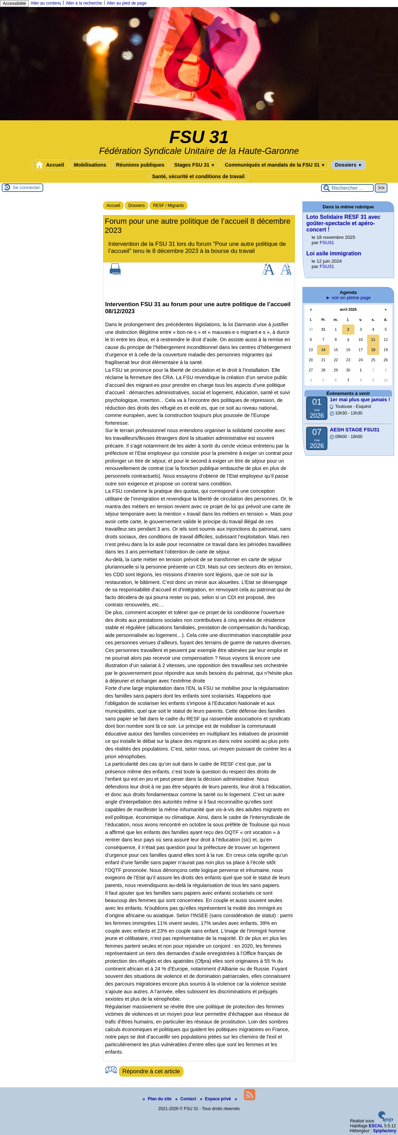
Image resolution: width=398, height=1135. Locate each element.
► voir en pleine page (348, 297)
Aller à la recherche (84, 3)
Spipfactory (384, 1130)
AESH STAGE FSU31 (354, 429)
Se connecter (26, 187)
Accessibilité (14, 3)
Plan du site (158, 1098)
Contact (186, 1098)
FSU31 (327, 242)
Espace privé (216, 1098)
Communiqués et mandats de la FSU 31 (275, 165)
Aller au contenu (46, 3)
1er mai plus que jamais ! (360, 399)
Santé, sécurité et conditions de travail (198, 176)
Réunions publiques (140, 165)
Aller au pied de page (126, 3)
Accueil (50, 164)
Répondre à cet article (151, 1071)
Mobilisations (90, 165)
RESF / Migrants (168, 205)
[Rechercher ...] (347, 188)
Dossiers (348, 165)
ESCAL (376, 1125)
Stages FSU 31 (194, 165)
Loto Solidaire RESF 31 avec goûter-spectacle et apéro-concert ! (343, 223)
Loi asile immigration (333, 253)
